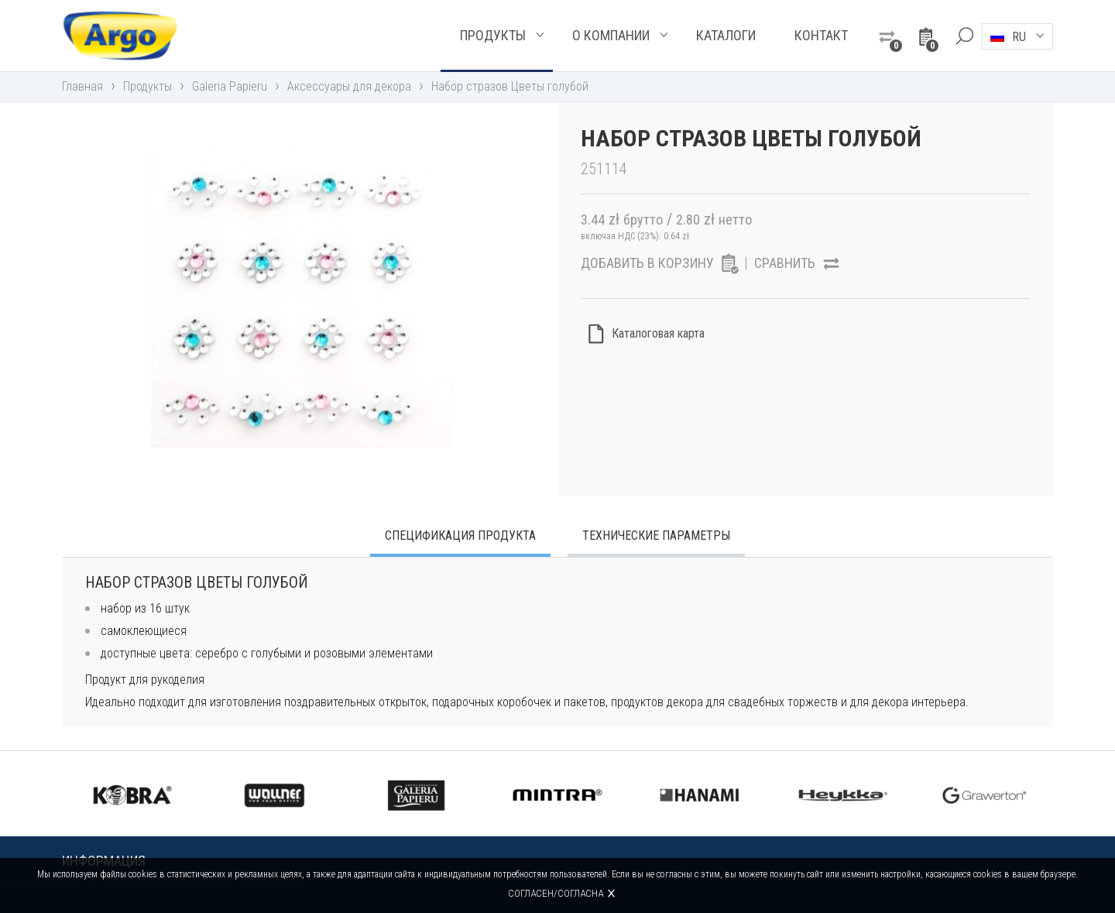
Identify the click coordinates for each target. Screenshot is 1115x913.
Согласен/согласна (555, 893)
